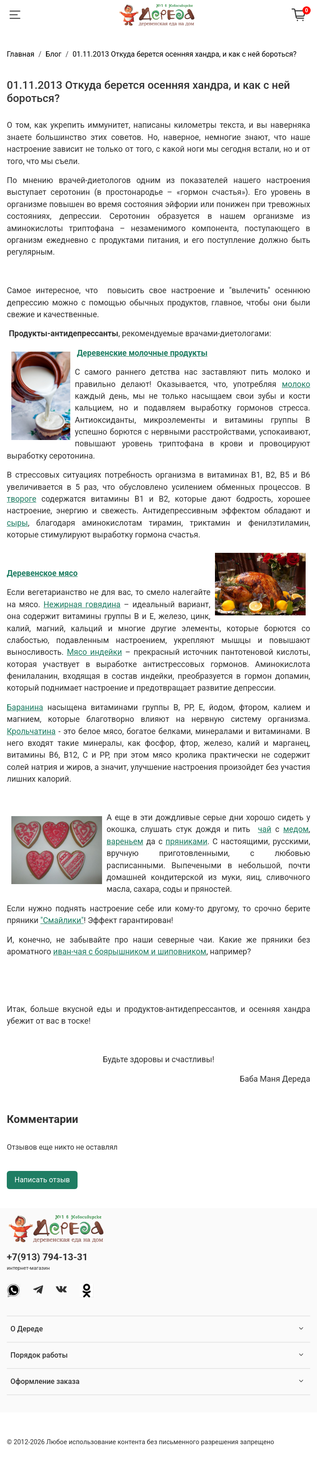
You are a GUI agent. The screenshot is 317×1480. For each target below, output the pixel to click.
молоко (296, 384)
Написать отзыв (42, 1179)
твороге (21, 498)
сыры (17, 522)
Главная (20, 54)
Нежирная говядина (82, 604)
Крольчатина (31, 731)
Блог (53, 54)
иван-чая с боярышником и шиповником (129, 951)
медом (295, 829)
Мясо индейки (94, 652)
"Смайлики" (62, 920)
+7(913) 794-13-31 (47, 1257)
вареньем (125, 841)
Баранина (25, 707)
